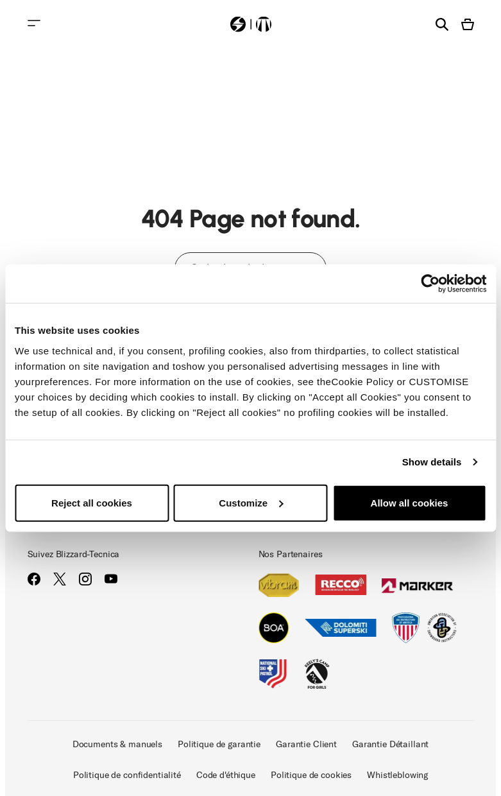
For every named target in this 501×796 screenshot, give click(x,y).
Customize (251, 502)
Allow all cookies (409, 502)
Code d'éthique (225, 775)
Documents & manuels (117, 744)
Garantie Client (306, 744)
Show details (432, 461)
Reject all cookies (91, 502)
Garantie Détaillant (390, 744)
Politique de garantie (219, 744)
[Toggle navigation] (34, 23)
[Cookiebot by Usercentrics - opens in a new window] (430, 283)
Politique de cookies (311, 775)
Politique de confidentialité (127, 775)
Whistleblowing (397, 775)
